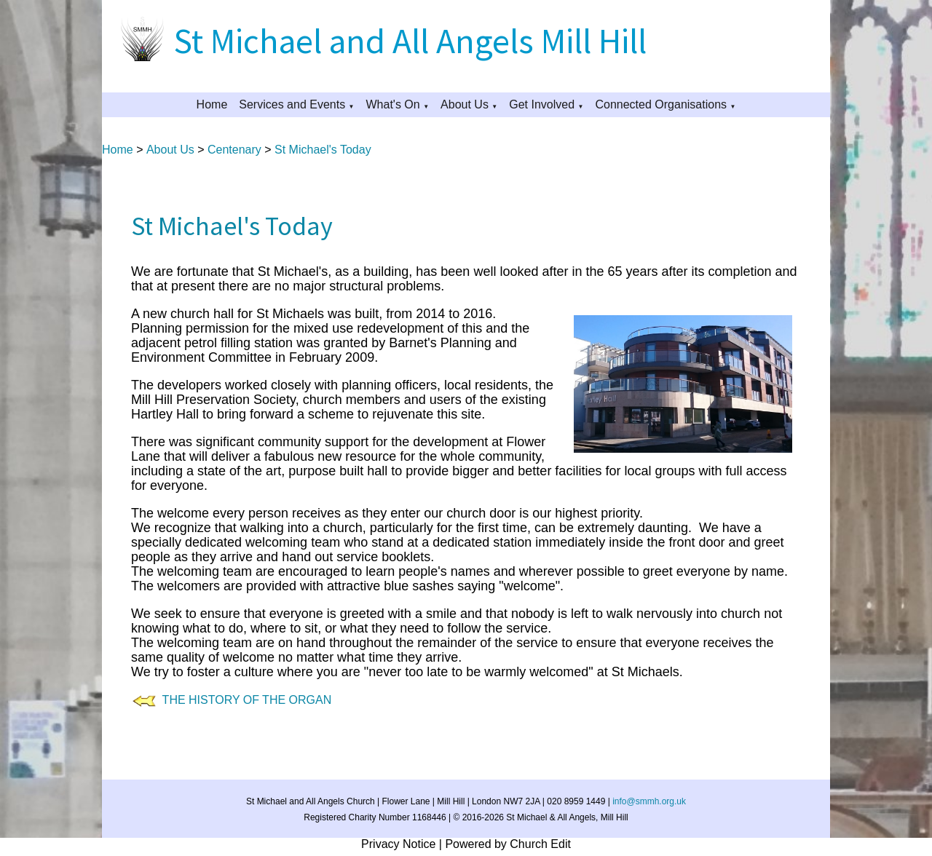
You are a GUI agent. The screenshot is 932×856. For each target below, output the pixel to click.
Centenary (234, 149)
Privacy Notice (398, 844)
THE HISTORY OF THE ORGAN (243, 700)
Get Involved (541, 104)
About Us (465, 104)
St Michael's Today (323, 149)
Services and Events (292, 104)
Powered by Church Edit (508, 844)
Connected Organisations (661, 104)
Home (212, 104)
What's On (393, 104)
